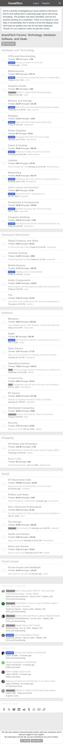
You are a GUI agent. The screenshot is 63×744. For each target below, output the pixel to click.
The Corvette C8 (19, 528)
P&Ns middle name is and (18, 671)
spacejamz (51, 247)
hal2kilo (30, 304)
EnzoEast (24, 196)
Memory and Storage (20, 100)
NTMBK (24, 65)
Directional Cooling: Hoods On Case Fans (29, 152)
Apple (11, 333)
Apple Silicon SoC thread (23, 625)
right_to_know (33, 110)
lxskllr (45, 574)
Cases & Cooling (17, 145)
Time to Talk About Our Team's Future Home (30, 414)
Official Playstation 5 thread (19, 259)
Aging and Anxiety (15, 540)
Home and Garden (18, 546)
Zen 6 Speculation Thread (22, 635)
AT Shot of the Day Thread (19, 247)
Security (12, 422)
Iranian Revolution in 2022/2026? (21, 501)
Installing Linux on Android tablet (25, 272)
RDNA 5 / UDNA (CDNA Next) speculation (29, 92)
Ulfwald (27, 274)
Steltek (31, 372)
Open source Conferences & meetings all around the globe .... (33, 355)
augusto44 (23, 211)
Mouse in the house (16, 553)
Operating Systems (19, 363)
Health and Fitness (18, 534)
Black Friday (14, 458)
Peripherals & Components (23, 202)
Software (7, 312)
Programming (15, 378)
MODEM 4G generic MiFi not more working (29, 209)
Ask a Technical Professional (24, 507)
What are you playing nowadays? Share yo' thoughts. (30, 399)
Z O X (27, 80)
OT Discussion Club (19, 479)
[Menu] (4, 3)
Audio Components (19, 280)
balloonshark (45, 465)
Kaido (21, 342)
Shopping (7, 437)
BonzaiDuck (31, 139)
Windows (13, 318)
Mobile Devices (16, 265)
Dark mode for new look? (18, 574)
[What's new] (54, 3)
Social (5, 473)
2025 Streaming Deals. (17, 465)
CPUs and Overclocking (21, 56)
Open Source (15, 348)
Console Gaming (17, 253)
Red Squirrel (25, 387)
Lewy (26, 289)
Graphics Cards (17, 86)
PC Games (14, 393)
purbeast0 (51, 259)
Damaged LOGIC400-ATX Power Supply (28, 137)
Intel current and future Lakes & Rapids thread (33, 615)
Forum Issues (10, 561)
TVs (10, 295)
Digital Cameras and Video (23, 240)
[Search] (59, 3)
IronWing (26, 489)
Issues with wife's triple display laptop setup (29, 122)
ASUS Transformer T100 (18, 167)
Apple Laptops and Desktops (23, 187)
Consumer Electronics (15, 234)
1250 (26, 95)
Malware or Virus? (15, 429)
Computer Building (19, 217)
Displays (13, 115)
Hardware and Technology (17, 50)
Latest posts (8, 648)
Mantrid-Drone (34, 154)
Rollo (26, 417)
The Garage (14, 522)
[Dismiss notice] (59, 10)
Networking (14, 172)
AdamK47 (55, 528)
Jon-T (22, 516)
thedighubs (30, 357)
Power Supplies (17, 130)
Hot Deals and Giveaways (22, 443)
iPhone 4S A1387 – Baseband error (26, 194)
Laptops (12, 160)
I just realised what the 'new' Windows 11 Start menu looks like (33, 325)
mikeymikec (29, 125)
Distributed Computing (21, 408)
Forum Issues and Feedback (24, 567)
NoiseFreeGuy (53, 167)
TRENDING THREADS (13, 586)
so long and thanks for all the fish (25, 63)
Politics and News (18, 494)
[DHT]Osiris (53, 501)
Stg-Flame (30, 402)
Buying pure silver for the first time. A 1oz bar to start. (29, 486)
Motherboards (16, 71)
